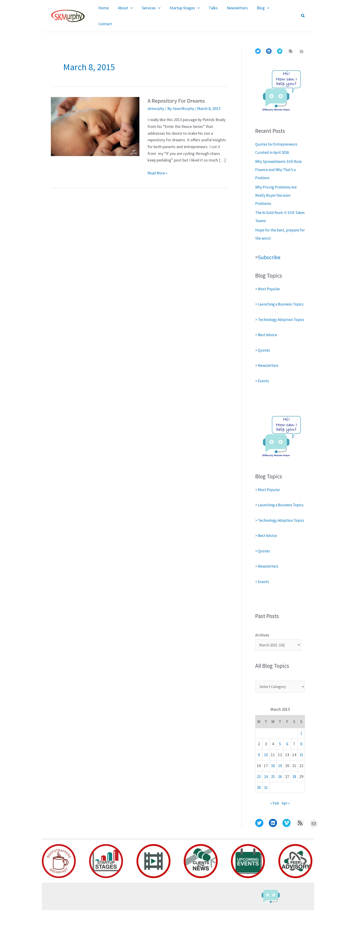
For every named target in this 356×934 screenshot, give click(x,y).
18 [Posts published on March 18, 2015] (273, 789)
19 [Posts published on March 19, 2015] (280, 789)
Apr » (286, 827)
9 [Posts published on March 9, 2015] (259, 778)
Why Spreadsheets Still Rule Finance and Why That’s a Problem (278, 160)
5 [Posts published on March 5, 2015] (280, 767)
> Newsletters (267, 372)
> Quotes (263, 356)
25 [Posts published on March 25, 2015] (273, 800)
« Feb (274, 827)
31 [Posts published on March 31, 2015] (266, 811)
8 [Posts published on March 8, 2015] (301, 767)
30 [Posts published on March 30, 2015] (259, 811)
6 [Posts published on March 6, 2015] (287, 767)
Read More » (158, 163)
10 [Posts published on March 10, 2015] (266, 778)
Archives (262, 658)
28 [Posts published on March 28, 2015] (294, 800)
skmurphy (156, 98)
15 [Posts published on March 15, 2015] (301, 778)
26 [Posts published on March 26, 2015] (280, 800)
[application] (136, 11)
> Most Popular (268, 279)
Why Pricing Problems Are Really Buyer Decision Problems (277, 185)
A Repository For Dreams (178, 90)
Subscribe (270, 247)
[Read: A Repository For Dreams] (95, 116)
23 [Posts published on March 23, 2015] (259, 800)
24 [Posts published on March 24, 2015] (266, 800)
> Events (262, 387)
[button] (303, 11)
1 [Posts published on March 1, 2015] (301, 757)
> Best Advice (266, 341)
